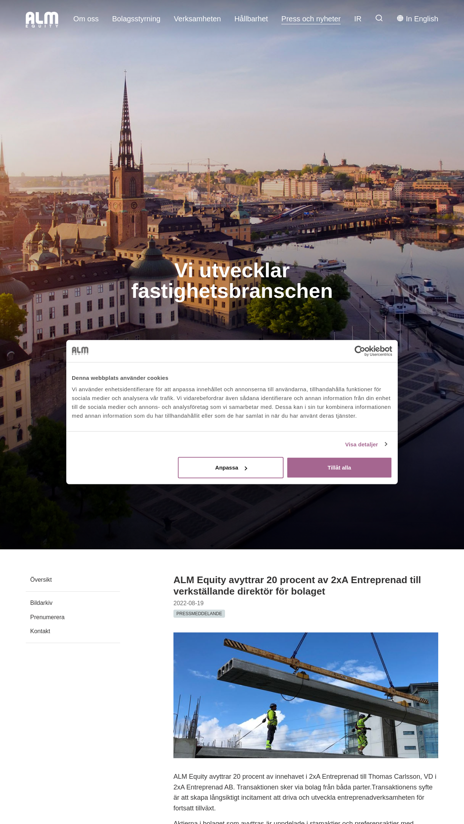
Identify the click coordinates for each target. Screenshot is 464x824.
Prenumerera (47, 617)
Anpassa (231, 467)
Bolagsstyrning (136, 18)
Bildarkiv (41, 603)
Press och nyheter (311, 18)
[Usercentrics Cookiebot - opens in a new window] (360, 350)
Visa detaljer (361, 444)
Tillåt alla (339, 467)
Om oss (86, 18)
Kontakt (40, 631)
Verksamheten (197, 18)
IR (358, 18)
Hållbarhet (251, 18)
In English (417, 18)
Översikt (41, 580)
